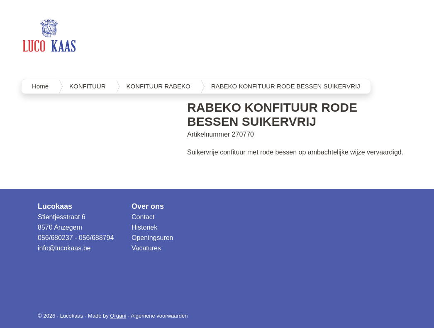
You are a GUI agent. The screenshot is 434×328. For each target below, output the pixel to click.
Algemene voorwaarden (159, 316)
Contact (143, 216)
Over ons (148, 206)
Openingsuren (152, 237)
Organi (118, 316)
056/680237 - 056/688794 (76, 237)
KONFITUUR (87, 86)
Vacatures (146, 248)
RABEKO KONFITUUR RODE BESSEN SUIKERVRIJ (285, 86)
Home (40, 86)
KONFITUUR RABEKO (158, 86)
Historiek (144, 227)
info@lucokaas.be (64, 248)
